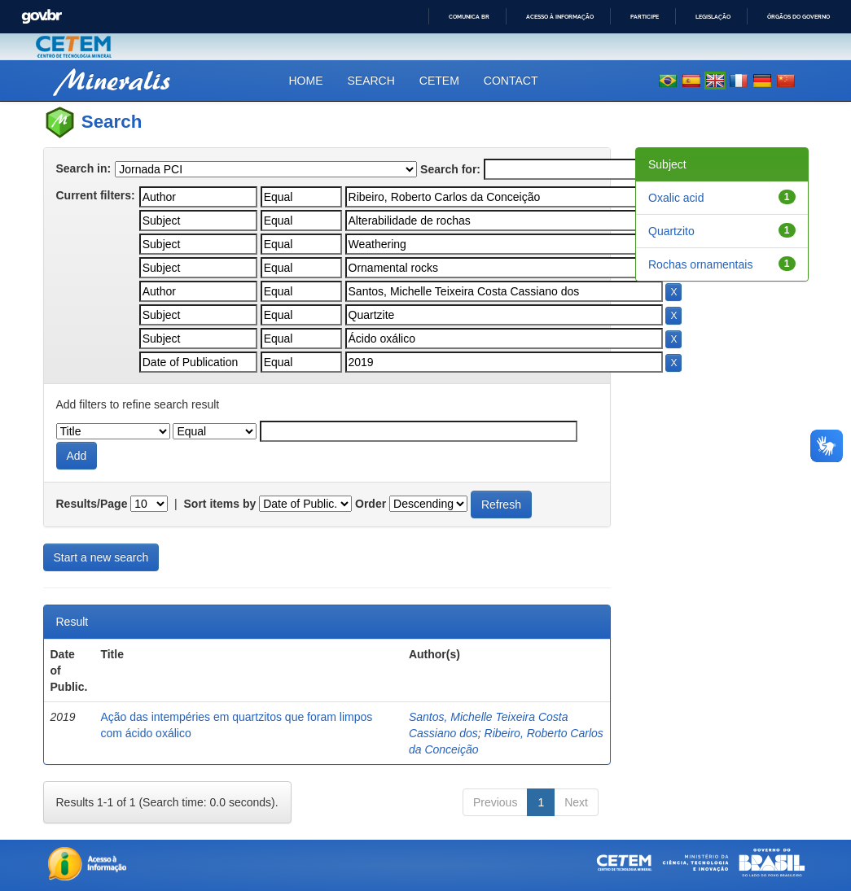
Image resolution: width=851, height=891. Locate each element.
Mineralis (112, 80)
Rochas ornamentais (700, 264)
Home (306, 80)
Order (370, 503)
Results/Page (92, 503)
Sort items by (220, 503)
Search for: (450, 169)
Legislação (712, 16)
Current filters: (95, 195)
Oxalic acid (676, 197)
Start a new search (101, 557)
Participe (644, 16)
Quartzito (671, 231)
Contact (511, 80)
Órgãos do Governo (798, 16)
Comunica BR (469, 16)
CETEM (439, 80)
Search (371, 80)
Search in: (84, 168)
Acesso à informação (560, 16)
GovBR (41, 16)
